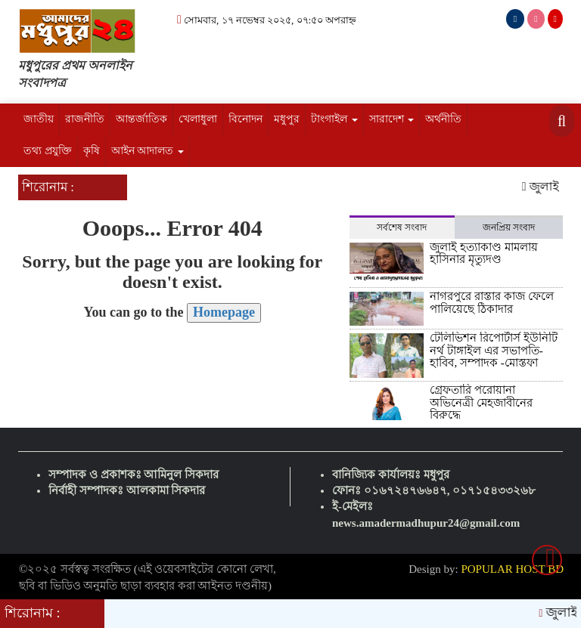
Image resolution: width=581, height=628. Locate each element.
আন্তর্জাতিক (141, 119)
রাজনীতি (84, 119)
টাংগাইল (334, 119)
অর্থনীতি (443, 119)
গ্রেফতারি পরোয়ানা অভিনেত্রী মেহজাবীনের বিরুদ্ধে (481, 402)
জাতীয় (38, 119)
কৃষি (91, 150)
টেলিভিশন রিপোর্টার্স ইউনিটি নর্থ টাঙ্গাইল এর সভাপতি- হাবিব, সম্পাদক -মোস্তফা (494, 350)
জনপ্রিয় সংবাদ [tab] (509, 227)
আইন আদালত (147, 150)
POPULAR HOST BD (512, 569)
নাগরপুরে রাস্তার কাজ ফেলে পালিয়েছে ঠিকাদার (491, 302)
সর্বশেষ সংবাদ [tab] (402, 227)
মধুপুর (287, 119)
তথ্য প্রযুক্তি (47, 150)
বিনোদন (245, 119)
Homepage (224, 312)
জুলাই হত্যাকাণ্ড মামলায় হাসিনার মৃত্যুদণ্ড (484, 253)
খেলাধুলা (198, 119)
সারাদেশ (392, 119)
